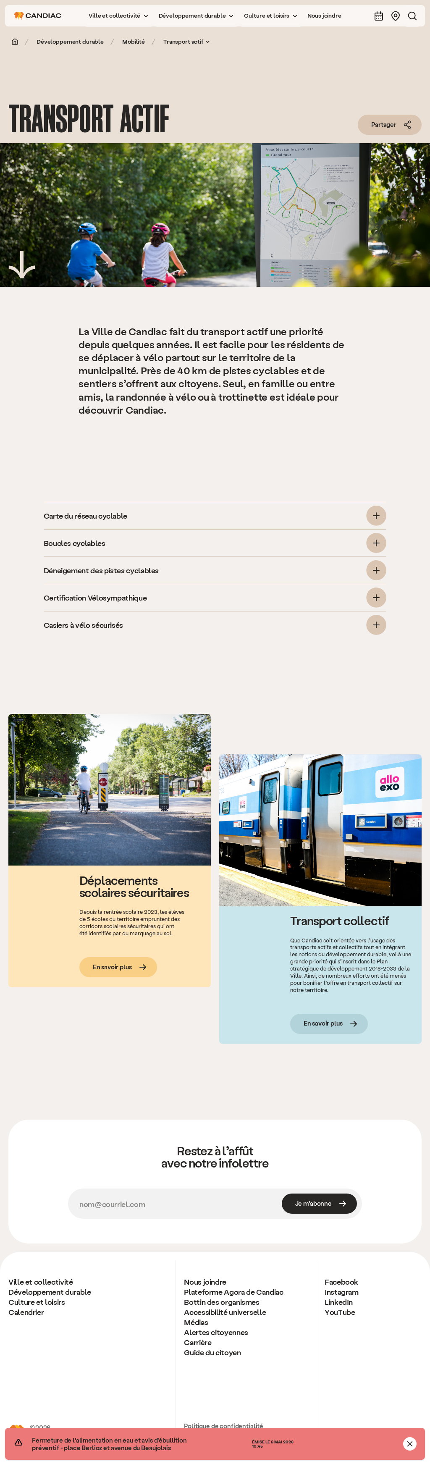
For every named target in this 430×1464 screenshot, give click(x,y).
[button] (118, 15)
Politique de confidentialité (223, 1426)
